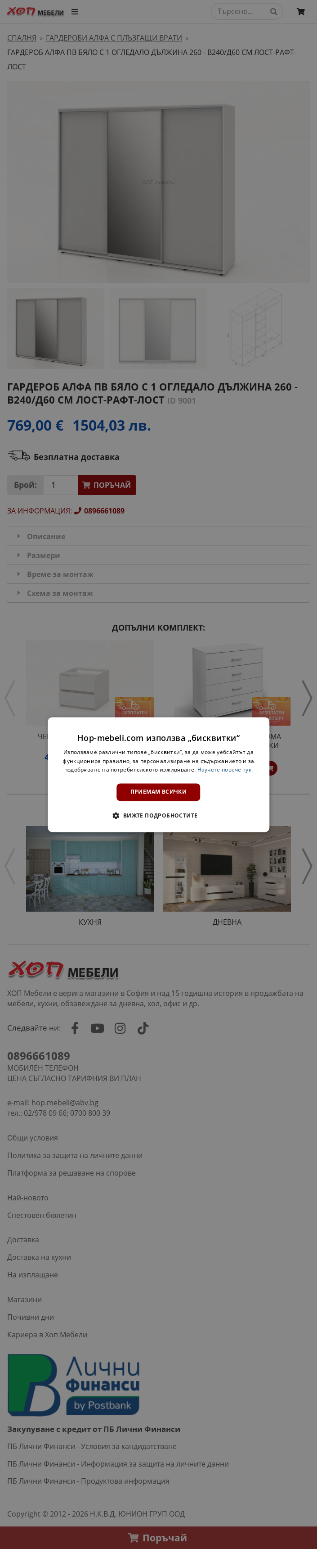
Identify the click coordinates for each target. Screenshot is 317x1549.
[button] (158, 815)
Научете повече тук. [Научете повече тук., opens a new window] (225, 770)
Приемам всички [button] (158, 792)
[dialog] (159, 774)
